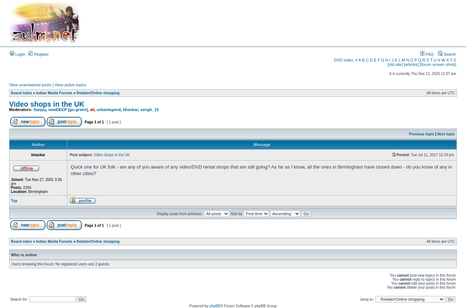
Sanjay (39, 109)
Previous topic (421, 134)
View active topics (70, 85)
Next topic (446, 134)
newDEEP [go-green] (68, 109)
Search (447, 54)
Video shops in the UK (46, 104)
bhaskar (130, 109)
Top (14, 201)
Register (38, 54)
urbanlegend (108, 109)
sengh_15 (149, 109)
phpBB (214, 306)
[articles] (411, 64)
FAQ (427, 54)
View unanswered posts (30, 85)
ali (92, 109)
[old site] (395, 64)
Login (17, 54)
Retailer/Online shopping (97, 93)
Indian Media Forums (54, 93)
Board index (21, 93)
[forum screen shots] (438, 64)
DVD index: (344, 60)
